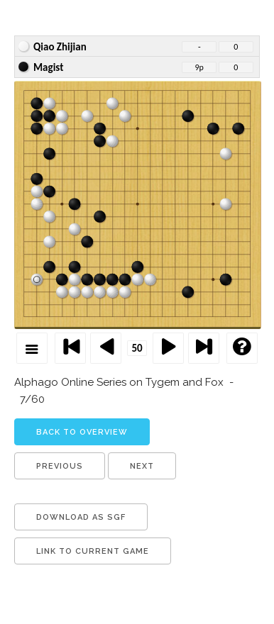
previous (59, 466)
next (142, 466)
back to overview (82, 432)
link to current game (92, 551)
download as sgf (81, 517)
